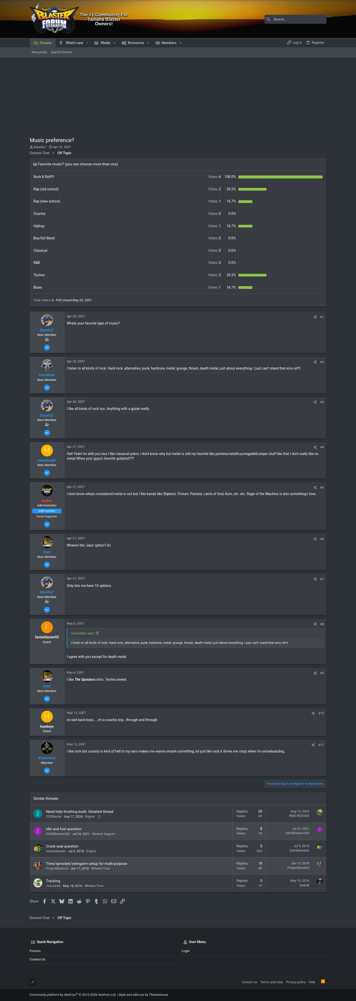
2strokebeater (56, 851)
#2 (322, 362)
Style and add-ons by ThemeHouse (143, 995)
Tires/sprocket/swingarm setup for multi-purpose (86, 863)
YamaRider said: (82, 633)
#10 (321, 713)
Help (312, 982)
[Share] (315, 317)
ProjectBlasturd (57, 868)
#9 (322, 673)
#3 (322, 402)
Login (186, 951)
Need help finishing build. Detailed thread (79, 811)
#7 (322, 579)
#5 (322, 487)
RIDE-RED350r (299, 816)
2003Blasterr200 (58, 834)
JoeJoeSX (53, 886)
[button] (87, 43)
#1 (322, 317)
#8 (322, 624)
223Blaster (54, 816)
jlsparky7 (40, 147)
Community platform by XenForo (73, 995)
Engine (90, 816)
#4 (322, 447)
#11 (321, 745)
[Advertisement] (178, 94)
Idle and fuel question (63, 829)
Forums (35, 951)
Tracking (53, 881)
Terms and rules (271, 982)
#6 (322, 539)
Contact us (37, 959)
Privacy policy (296, 982)
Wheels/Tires (100, 868)
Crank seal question (62, 846)
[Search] (295, 19)
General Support (103, 834)
